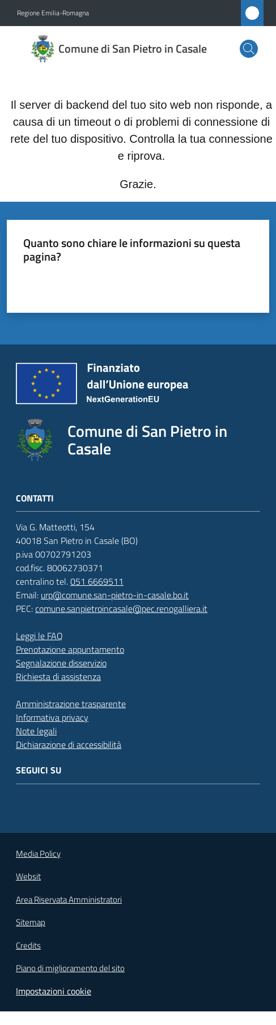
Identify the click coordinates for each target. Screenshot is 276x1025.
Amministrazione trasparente (71, 704)
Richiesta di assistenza (58, 676)
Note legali (36, 731)
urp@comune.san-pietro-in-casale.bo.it (115, 595)
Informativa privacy (52, 717)
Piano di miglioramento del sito (70, 968)
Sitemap (30, 922)
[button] (249, 49)
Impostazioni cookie (53, 991)
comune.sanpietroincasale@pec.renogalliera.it (121, 608)
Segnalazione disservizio (61, 663)
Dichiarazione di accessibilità (68, 744)
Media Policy (38, 853)
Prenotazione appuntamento (70, 649)
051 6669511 (97, 581)
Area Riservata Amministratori (69, 900)
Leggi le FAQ (39, 636)
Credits (28, 945)
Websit (28, 876)
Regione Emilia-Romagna (53, 13)
